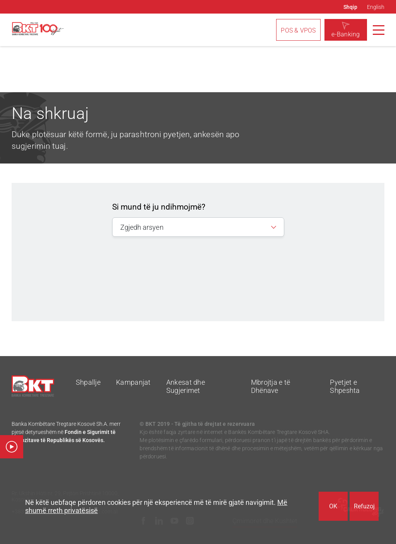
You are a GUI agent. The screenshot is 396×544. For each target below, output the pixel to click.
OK (333, 506)
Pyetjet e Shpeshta (345, 386)
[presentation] (195, 269)
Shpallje (88, 382)
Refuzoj (364, 506)
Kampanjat (133, 382)
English (375, 7)
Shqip (350, 7)
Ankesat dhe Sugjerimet (185, 386)
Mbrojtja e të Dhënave (270, 386)
